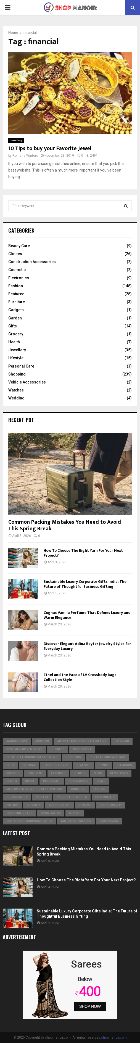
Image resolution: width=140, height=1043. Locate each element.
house (30, 781)
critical (29, 765)
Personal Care (21, 366)
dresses (12, 773)
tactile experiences (75, 821)
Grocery (15, 334)
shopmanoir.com (114, 1037)
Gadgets (16, 310)
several (85, 805)
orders (99, 789)
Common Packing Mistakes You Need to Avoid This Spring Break (64, 525)
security (34, 805)
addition (42, 741)
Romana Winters (25, 156)
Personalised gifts (72, 797)
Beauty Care (19, 246)
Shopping (17, 374)
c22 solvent (82, 749)
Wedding (16, 398)
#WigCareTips (16, 741)
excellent (35, 773)
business (58, 749)
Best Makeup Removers (24, 749)
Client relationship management (31, 757)
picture (12, 805)
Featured (16, 294)
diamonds (124, 765)
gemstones (119, 773)
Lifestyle (15, 358)
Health (14, 342)
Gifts (12, 326)
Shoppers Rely (110, 805)
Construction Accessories (32, 262)
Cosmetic (17, 269)
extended (58, 773)
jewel (101, 781)
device (104, 765)
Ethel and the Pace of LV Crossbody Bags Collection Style (80, 677)
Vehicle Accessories (27, 382)
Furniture (16, 302)
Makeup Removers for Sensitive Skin (34, 789)
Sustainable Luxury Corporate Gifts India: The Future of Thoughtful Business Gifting (85, 584)
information (78, 781)
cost (10, 765)
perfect (42, 797)
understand (108, 821)
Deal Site (83, 765)
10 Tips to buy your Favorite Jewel (49, 148)
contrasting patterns (107, 757)
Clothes (15, 254)
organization (17, 797)
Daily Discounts (56, 765)
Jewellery (16, 140)
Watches (16, 390)
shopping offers (19, 813)
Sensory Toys (59, 805)
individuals (51, 781)
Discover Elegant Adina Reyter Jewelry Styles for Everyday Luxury (87, 646)
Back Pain (122, 741)
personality (105, 797)
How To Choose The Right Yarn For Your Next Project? (83, 553)
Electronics (18, 278)
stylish (75, 813)
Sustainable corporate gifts (29, 821)
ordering (78, 789)
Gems (98, 773)
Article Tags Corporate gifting (81, 741)
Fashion (15, 286)
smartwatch (51, 813)
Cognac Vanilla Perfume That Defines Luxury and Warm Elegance (87, 615)
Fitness (80, 773)
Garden (15, 318)
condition (73, 757)
